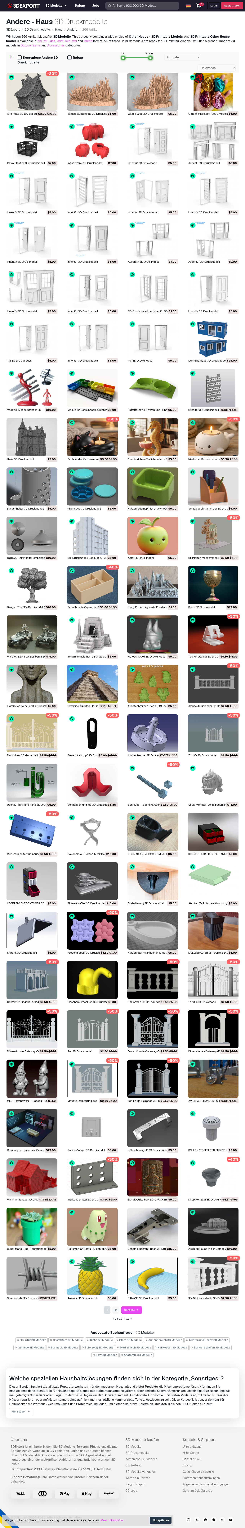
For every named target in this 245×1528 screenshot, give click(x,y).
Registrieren (232, 5)
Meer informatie (111, 1520)
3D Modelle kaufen (142, 1439)
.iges (52, 41)
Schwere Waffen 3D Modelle (210, 1347)
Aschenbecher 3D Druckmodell (147, 755)
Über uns (19, 1439)
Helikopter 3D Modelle (171, 1347)
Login (214, 5)
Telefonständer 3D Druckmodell (207, 656)
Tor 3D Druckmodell (80, 1051)
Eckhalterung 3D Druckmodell (146, 903)
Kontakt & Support (199, 1439)
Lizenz (187, 1465)
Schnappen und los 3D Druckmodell (90, 804)
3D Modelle (133, 1447)
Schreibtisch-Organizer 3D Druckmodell (212, 508)
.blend (88, 41)
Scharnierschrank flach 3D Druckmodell (152, 1249)
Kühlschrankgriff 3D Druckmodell (148, 1150)
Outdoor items (30, 45)
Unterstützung (192, 1447)
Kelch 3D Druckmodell (201, 607)
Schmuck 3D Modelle (63, 1347)
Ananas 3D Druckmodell (82, 1298)
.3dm (59, 41)
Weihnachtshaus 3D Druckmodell (27, 1199)
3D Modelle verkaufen (140, 1472)
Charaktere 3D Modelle (66, 1340)
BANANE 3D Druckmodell (143, 1298)
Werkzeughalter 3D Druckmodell (87, 1199)
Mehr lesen (21, 1411)
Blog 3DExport (135, 1484)
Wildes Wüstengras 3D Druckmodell (90, 113)
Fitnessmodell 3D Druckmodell (146, 656)
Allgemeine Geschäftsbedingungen (206, 1484)
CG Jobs (131, 1491)
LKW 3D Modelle (105, 1355)
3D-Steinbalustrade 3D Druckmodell (210, 1298)
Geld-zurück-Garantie (197, 1491)
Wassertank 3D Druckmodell (85, 163)
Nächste (131, 1310)
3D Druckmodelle (137, 1453)
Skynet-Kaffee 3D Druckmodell (87, 903)
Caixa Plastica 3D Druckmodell (26, 163)
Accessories (56, 45)
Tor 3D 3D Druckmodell (202, 755)
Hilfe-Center (191, 1453)
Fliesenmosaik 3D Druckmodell (87, 952)
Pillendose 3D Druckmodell (84, 508)
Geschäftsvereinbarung (198, 1472)
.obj (39, 41)
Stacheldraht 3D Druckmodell (25, 1298)
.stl (45, 41)
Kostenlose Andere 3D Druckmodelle (38, 60)
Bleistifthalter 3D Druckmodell (25, 508)
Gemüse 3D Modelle (29, 1347)
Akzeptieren (160, 1520)
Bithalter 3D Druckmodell (203, 410)
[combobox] (182, 57)
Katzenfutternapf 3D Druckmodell (148, 508)
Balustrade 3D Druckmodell (144, 1002)
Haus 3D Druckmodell (20, 459)
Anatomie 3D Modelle (136, 1355)
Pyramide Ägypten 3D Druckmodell (89, 706)
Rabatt (75, 58)
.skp (67, 41)
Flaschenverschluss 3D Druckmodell (90, 1002)
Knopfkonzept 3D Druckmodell (207, 1199)
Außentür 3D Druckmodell (204, 163)
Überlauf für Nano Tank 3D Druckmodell (31, 804)
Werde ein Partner (137, 1478)
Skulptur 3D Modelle (32, 1340)
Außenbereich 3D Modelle (163, 1340)
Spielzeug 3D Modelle (98, 1347)
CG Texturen (133, 1465)
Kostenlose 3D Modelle (141, 1459)
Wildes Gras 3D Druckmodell (145, 113)
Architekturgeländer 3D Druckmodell (210, 706)
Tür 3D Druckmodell (19, 360)
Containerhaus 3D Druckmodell (207, 360)
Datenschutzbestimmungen (201, 1478)
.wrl (74, 41)
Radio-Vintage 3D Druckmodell (86, 1150)
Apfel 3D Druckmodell (141, 558)
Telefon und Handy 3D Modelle (207, 1340)
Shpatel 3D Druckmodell (22, 952)
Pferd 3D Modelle (129, 1340)
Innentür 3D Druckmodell (143, 163)
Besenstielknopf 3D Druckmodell (88, 755)
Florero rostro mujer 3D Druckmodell (29, 706)
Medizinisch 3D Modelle (134, 1347)
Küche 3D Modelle (99, 1340)
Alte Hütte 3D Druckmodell (23, 113)
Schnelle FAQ (192, 1459)
